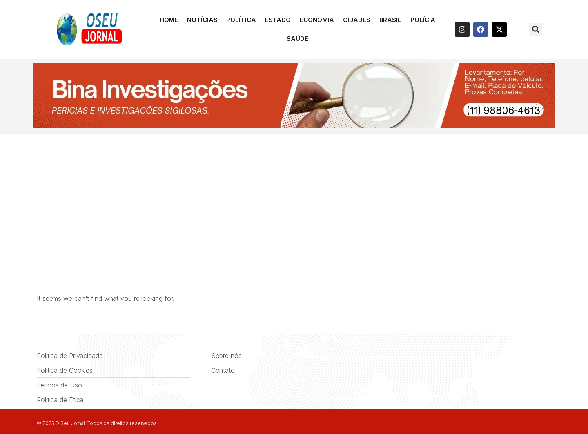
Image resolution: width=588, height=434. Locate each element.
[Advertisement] (294, 195)
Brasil (390, 20)
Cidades (356, 20)
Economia (317, 20)
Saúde (297, 38)
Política (241, 20)
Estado (278, 20)
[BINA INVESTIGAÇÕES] (294, 125)
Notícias (202, 20)
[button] (535, 29)
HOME (169, 20)
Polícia (422, 20)
